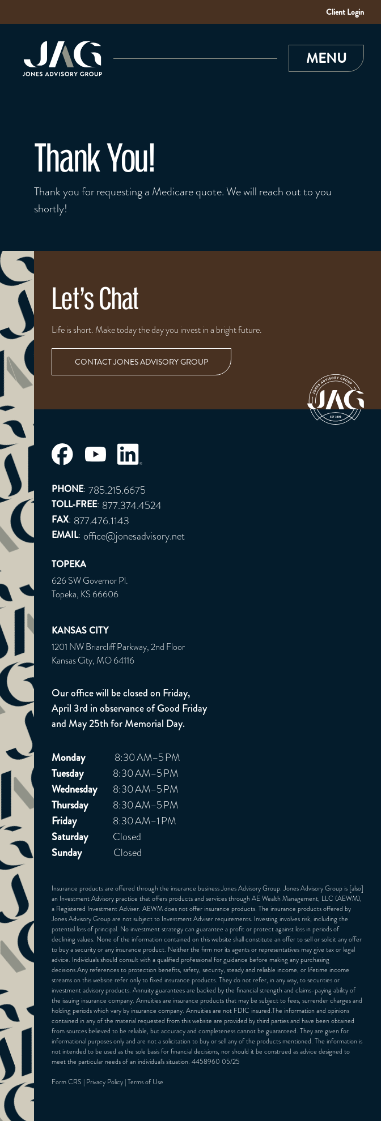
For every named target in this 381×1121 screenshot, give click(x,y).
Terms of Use (145, 1081)
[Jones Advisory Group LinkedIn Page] (130, 454)
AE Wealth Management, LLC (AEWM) (306, 898)
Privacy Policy (104, 1081)
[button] (326, 58)
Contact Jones (141, 362)
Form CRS (67, 1081)
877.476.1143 (101, 521)
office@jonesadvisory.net (134, 536)
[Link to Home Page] (59, 58)
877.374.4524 (132, 505)
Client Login (345, 12)
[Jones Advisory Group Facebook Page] (62, 454)
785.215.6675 (117, 490)
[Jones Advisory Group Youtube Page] (95, 454)
